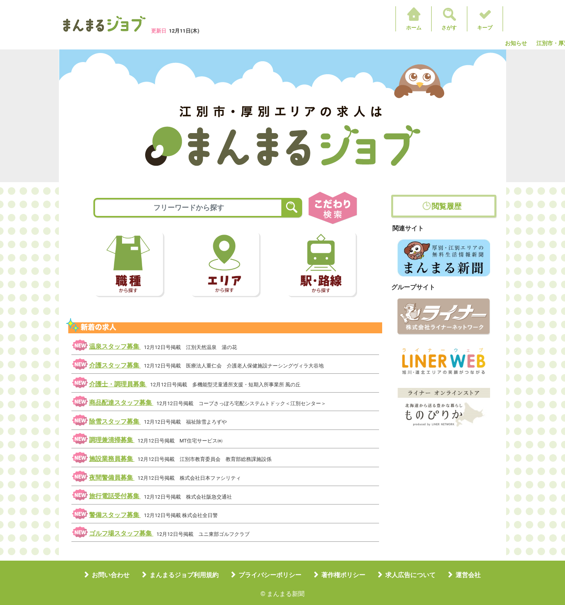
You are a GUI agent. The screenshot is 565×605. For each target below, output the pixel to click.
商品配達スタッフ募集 (121, 402)
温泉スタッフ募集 (115, 346)
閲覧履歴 (446, 206)
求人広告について (410, 575)
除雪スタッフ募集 (115, 421)
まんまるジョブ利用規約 (184, 575)
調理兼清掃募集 (112, 440)
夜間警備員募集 (112, 477)
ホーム (413, 28)
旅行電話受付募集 (115, 496)
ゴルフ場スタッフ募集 (121, 533)
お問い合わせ (110, 575)
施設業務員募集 (112, 458)
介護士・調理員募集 (118, 384)
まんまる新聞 (285, 594)
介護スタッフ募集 (115, 365)
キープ (484, 28)
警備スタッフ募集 (115, 515)
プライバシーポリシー (270, 575)
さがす (449, 28)
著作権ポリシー (343, 575)
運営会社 (468, 575)
